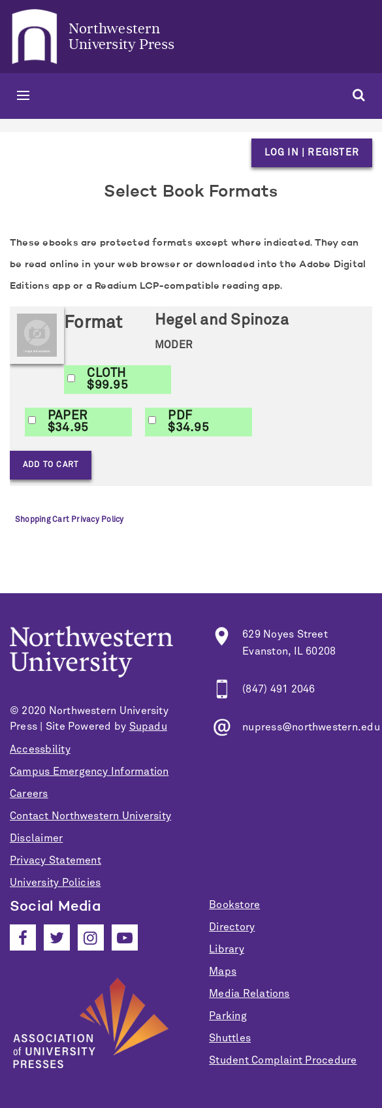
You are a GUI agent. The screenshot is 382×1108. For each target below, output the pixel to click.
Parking (228, 1016)
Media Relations (249, 993)
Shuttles (230, 1038)
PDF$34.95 (188, 422)
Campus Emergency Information (89, 771)
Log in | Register (311, 152)
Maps (222, 971)
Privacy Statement (55, 860)
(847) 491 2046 (278, 689)
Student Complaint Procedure (283, 1060)
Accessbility (40, 749)
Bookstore (234, 905)
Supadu (148, 726)
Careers (29, 794)
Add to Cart (50, 465)
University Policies (55, 882)
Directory (232, 927)
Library (226, 949)
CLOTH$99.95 (107, 379)
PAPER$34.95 (68, 422)
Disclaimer (36, 838)
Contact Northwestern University (90, 816)
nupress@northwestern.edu (311, 727)
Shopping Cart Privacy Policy (69, 520)
